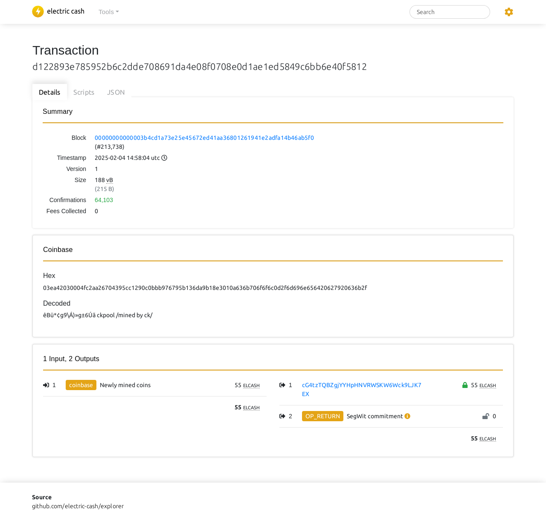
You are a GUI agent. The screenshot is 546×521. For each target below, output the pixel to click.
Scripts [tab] (84, 92)
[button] (108, 12)
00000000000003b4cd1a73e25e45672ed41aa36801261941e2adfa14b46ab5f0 (204, 137)
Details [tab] (50, 92)
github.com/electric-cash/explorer (78, 506)
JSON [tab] (116, 92)
